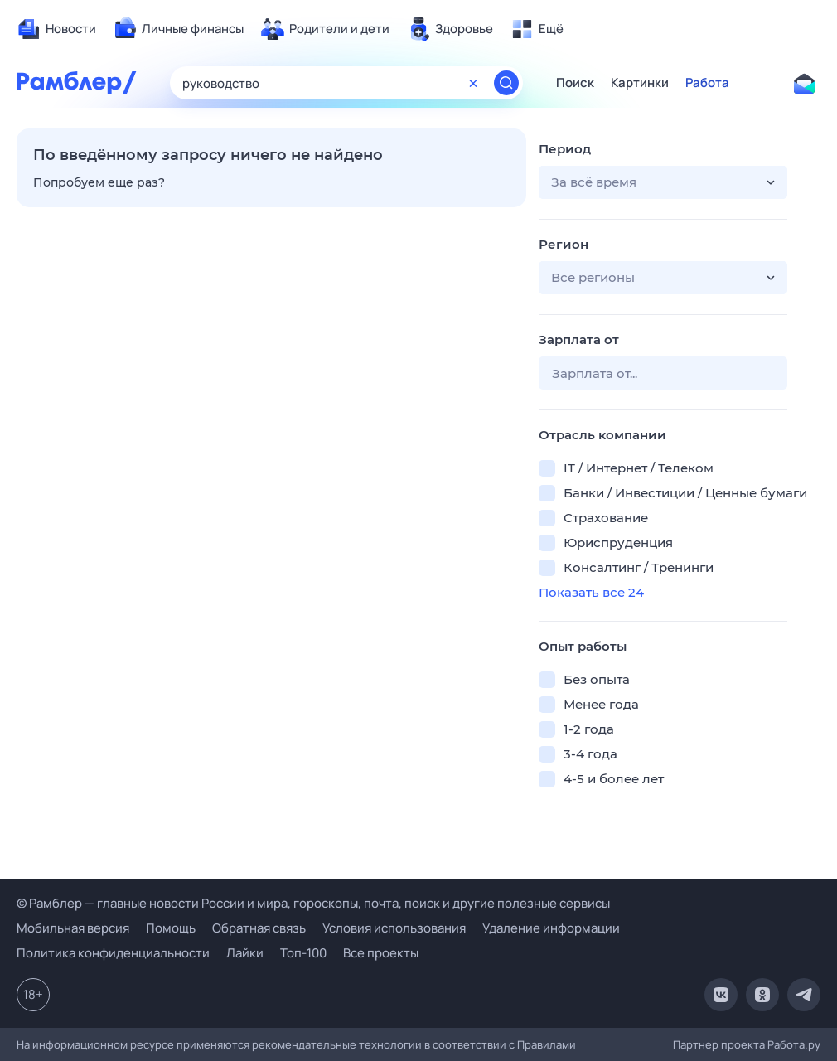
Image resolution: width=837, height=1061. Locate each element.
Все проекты (380, 953)
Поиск (575, 83)
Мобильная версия (73, 928)
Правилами (546, 1044)
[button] (663, 182)
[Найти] (506, 82)
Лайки (245, 953)
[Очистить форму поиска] (473, 82)
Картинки (640, 83)
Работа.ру (793, 1044)
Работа (707, 83)
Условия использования (394, 928)
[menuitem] (56, 29)
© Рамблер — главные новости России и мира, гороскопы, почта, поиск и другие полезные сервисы (313, 903)
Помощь (171, 928)
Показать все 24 (591, 592)
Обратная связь (259, 928)
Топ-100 (303, 953)
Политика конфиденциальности (113, 953)
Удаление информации (551, 928)
